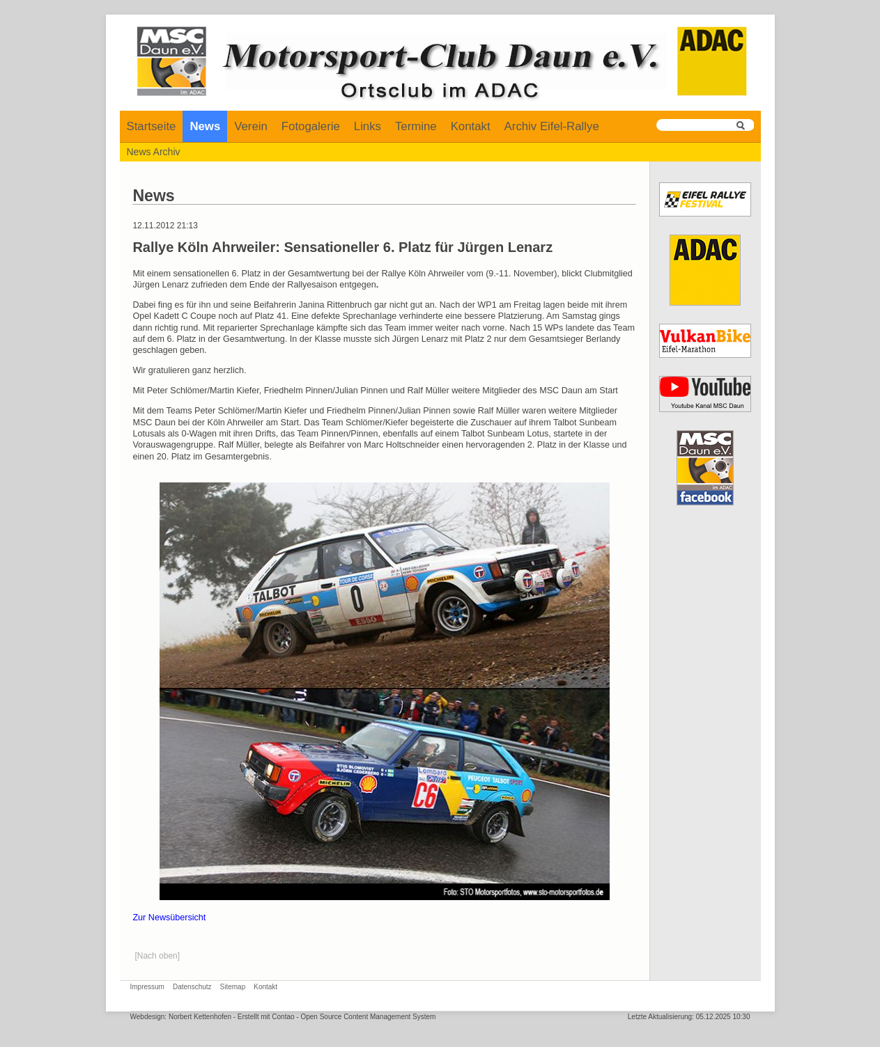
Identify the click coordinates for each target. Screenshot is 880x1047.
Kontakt (471, 126)
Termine (416, 126)
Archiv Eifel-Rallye (551, 126)
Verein (251, 126)
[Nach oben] (157, 956)
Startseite (151, 126)
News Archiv (153, 151)
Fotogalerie (310, 126)
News (205, 126)
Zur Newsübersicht (169, 917)
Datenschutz (192, 987)
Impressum (147, 987)
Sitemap (233, 987)
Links (367, 126)
